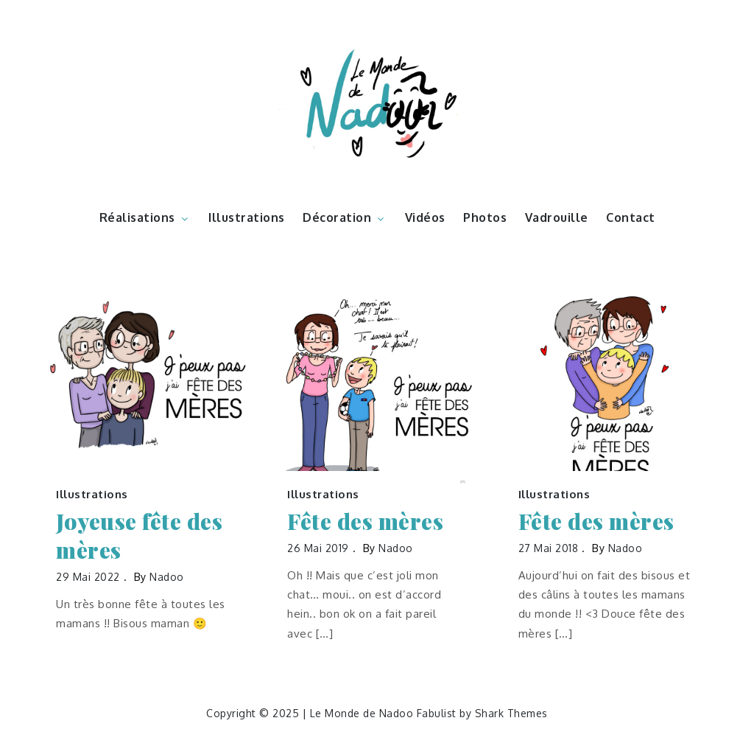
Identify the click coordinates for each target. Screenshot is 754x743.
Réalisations (145, 217)
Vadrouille (556, 217)
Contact (630, 217)
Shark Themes (511, 713)
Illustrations (246, 217)
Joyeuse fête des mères (139, 536)
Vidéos (425, 217)
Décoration (345, 217)
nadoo (166, 577)
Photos (485, 217)
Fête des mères (365, 521)
